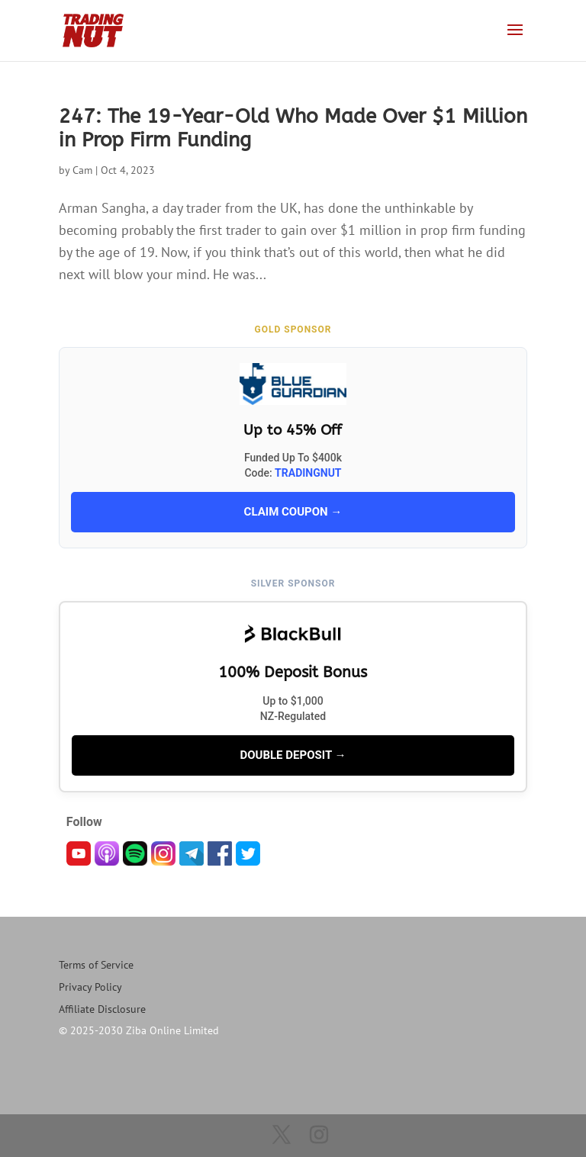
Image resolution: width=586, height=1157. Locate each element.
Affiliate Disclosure (102, 1009)
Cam (82, 170)
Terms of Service (96, 965)
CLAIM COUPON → (293, 512)
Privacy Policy (90, 987)
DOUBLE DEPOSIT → (293, 755)
